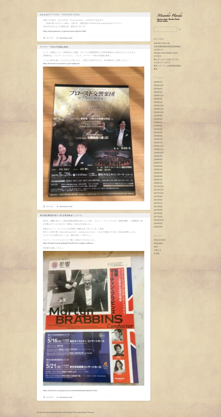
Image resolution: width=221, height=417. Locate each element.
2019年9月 (158, 116)
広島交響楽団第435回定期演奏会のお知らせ (167, 48)
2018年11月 (159, 149)
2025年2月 (158, 82)
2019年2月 (158, 139)
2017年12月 (159, 186)
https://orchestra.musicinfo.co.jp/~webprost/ (61, 63)
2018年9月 (158, 156)
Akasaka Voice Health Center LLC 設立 (166, 54)
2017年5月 (158, 210)
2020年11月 (159, 95)
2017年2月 (158, 217)
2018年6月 (158, 166)
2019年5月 (158, 129)
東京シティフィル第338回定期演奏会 (167, 67)
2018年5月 (158, 169)
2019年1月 (158, 143)
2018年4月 (158, 173)
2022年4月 (158, 92)
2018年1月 (158, 183)
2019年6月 (158, 126)
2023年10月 (159, 85)
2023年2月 (158, 89)
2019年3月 (158, 136)
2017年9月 (158, 196)
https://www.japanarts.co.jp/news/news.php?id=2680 (64, 31)
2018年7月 (158, 163)
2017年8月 (158, 200)
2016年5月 (158, 223)
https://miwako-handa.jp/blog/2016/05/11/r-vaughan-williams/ (68, 243)
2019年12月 (159, 106)
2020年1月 (158, 102)
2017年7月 (158, 203)
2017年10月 (159, 193)
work (156, 247)
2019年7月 (158, 122)
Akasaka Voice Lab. (162, 43)
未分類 (156, 253)
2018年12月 (159, 146)
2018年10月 (159, 153)
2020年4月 (158, 99)
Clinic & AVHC (159, 240)
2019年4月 (158, 132)
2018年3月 (158, 176)
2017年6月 (158, 207)
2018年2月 (158, 180)
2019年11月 (159, 109)
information (158, 243)
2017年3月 (158, 213)
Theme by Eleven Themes (83, 412)
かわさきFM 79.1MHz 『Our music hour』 (60, 14)
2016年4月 (158, 227)
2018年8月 (158, 159)
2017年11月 (159, 190)
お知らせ (157, 250)
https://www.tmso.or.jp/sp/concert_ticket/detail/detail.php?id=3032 (70, 390)
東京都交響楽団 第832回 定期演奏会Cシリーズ (61, 215)
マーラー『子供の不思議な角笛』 (55, 47)
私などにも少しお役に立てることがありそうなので (167, 61)
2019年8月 (158, 119)
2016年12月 (159, 220)
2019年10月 (159, 112)
